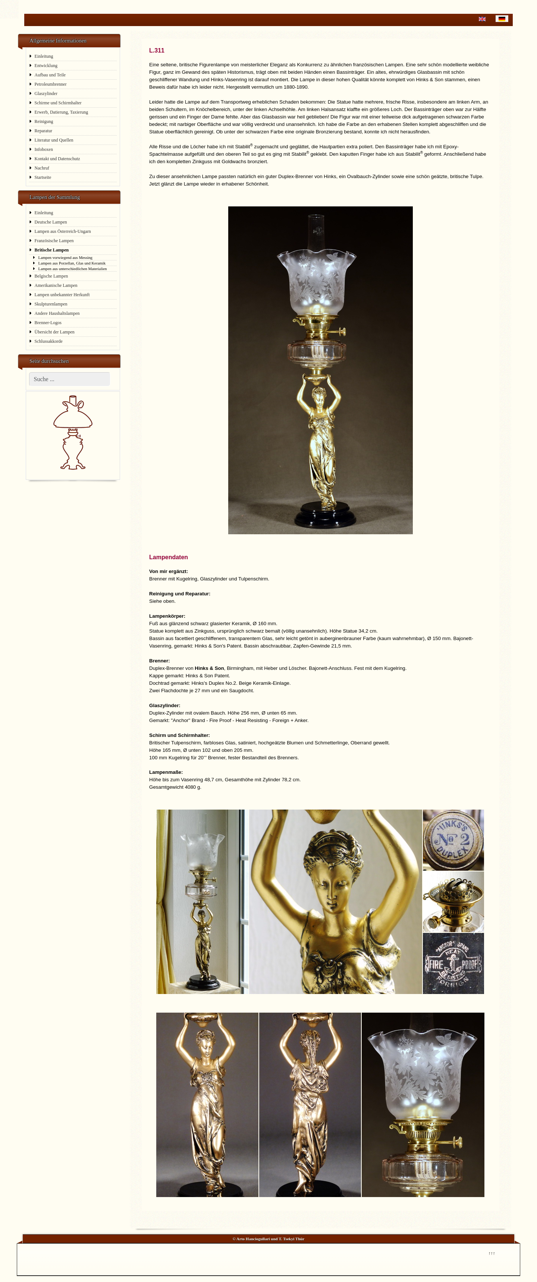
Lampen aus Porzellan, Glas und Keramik (72, 263)
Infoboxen (44, 149)
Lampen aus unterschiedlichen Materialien (72, 268)
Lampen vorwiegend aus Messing (65, 257)
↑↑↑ (491, 1252)
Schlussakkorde (49, 341)
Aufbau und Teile (50, 74)
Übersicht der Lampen (55, 332)
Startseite (43, 177)
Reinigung (44, 121)
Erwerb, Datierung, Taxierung (61, 112)
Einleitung (44, 56)
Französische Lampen (54, 240)
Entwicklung (46, 65)
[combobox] (69, 379)
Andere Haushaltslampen (57, 313)
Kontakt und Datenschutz (57, 158)
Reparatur (43, 130)
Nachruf (42, 168)
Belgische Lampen (51, 276)
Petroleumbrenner (51, 84)
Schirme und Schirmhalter (58, 102)
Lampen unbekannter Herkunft (62, 294)
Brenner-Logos (48, 322)
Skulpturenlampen (51, 304)
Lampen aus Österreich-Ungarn (63, 231)
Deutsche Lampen (51, 222)
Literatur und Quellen (54, 140)
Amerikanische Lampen (56, 285)
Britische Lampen (52, 250)
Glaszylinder (46, 93)
